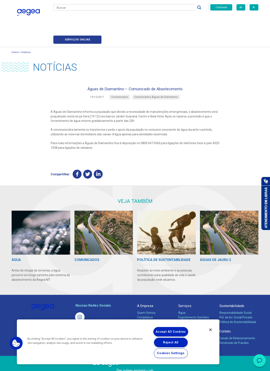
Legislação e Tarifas (191, 305)
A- (254, 7)
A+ (241, 7)
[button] (16, 343)
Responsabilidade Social (235, 296)
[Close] (210, 329)
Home (15, 32)
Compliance (145, 301)
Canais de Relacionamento (237, 321)
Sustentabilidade (231, 289)
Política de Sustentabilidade (237, 305)
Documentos (186, 314)
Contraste (221, 7)
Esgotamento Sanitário (193, 301)
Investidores (145, 305)
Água (181, 296)
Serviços (184, 289)
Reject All (170, 342)
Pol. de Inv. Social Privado (235, 301)
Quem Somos (146, 296)
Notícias (26, 32)
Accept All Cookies (171, 332)
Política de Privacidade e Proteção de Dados (135, 364)
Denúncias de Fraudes (234, 326)
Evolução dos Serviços (193, 310)
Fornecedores (174, 19)
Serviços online (234, 19)
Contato (225, 315)
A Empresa (145, 289)
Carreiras (152, 19)
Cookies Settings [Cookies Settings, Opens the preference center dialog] (171, 353)
